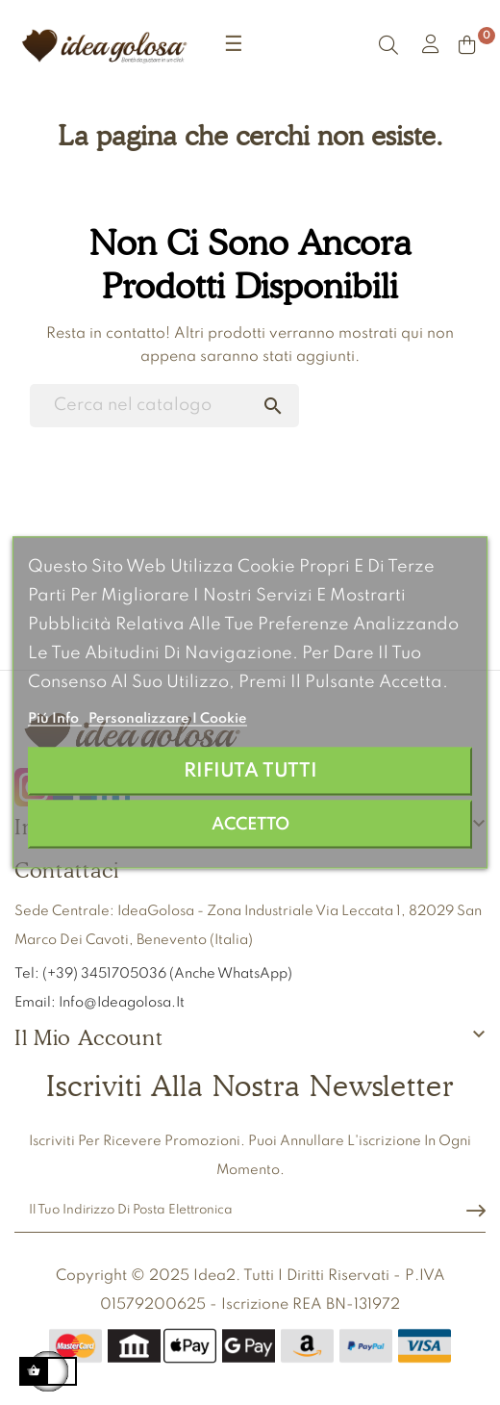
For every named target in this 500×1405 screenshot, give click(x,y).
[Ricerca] (164, 405)
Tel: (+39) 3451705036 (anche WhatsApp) (154, 974)
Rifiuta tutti (250, 771)
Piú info (55, 719)
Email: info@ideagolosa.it (99, 1002)
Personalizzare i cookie (167, 719)
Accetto (250, 824)
